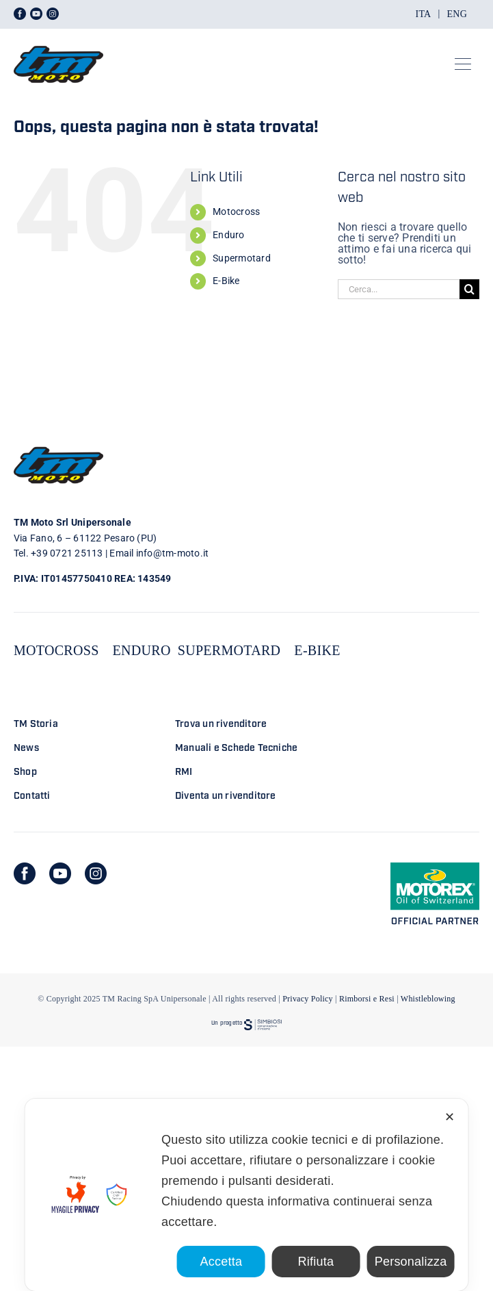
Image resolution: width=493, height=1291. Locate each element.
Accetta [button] (221, 1261)
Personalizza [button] (411, 1261)
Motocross (236, 211)
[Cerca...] (398, 289)
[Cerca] (469, 289)
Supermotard (242, 258)
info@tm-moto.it (172, 553)
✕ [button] (449, 1117)
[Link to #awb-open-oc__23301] (463, 64)
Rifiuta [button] (316, 1261)
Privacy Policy (307, 999)
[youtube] (60, 873)
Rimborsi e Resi (367, 999)
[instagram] (96, 873)
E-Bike (226, 280)
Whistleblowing (428, 999)
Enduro (228, 234)
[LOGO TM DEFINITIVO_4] (58, 40)
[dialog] (246, 1195)
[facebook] (25, 873)
